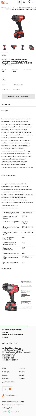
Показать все (18, 84)
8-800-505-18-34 (12, 334)
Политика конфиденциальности (13, 401)
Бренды (21, 375)
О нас (4, 368)
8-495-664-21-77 (12, 330)
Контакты (22, 372)
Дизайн (10, 411)
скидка (4, 55)
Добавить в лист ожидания (18, 96)
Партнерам (6, 372)
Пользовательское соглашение (12, 405)
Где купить (5, 378)
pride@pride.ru (11, 348)
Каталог (13, 7)
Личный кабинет (9, 395)
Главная (4, 7)
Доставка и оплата (8, 382)
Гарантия (22, 378)
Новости (22, 368)
